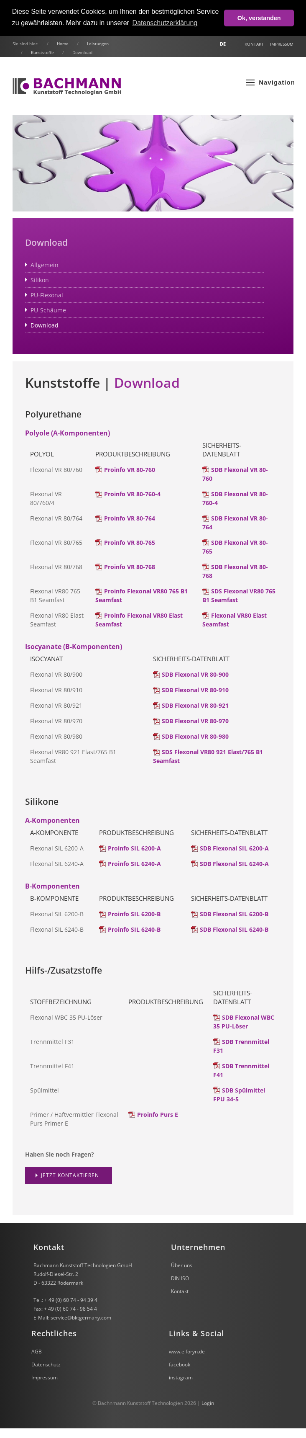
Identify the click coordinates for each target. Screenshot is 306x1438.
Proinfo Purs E (157, 1114)
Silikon (40, 280)
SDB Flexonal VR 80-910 (195, 690)
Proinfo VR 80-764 (129, 518)
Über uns (181, 1265)
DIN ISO (180, 1278)
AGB (36, 1351)
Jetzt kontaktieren (70, 1175)
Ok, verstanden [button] (259, 18)
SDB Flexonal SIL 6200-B (234, 914)
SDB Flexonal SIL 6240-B (234, 929)
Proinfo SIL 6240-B (134, 929)
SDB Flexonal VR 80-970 (195, 721)
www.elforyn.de (187, 1351)
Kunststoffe (42, 52)
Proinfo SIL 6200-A (134, 848)
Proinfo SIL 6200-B (134, 914)
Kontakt (254, 44)
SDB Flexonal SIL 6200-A (234, 848)
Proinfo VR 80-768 (129, 567)
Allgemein (45, 265)
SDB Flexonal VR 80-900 (195, 674)
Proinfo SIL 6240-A (134, 864)
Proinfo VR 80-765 (129, 542)
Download (45, 325)
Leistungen (98, 43)
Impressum (281, 44)
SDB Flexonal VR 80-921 (195, 705)
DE (223, 44)
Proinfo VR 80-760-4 (132, 494)
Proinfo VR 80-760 (129, 470)
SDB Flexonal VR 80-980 (195, 736)
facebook (179, 1364)
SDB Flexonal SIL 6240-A (234, 864)
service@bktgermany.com (81, 1317)
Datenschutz (46, 1364)
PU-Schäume (48, 310)
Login (207, 1403)
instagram (181, 1377)
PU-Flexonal (47, 295)
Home (63, 43)
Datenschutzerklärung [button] (165, 22)
